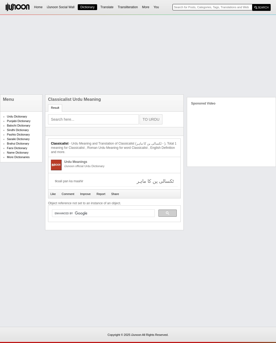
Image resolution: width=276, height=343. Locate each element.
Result (55, 107)
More (145, 7)
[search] (103, 213)
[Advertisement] (135, 55)
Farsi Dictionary (17, 148)
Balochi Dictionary (18, 125)
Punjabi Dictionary (19, 121)
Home (38, 7)
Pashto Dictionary (18, 134)
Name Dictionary (17, 152)
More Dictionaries (18, 157)
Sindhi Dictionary (18, 130)
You (156, 7)
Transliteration (128, 7)
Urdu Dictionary (17, 116)
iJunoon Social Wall (61, 7)
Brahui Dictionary (18, 143)
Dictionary (87, 7)
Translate (107, 7)
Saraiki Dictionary (18, 139)
